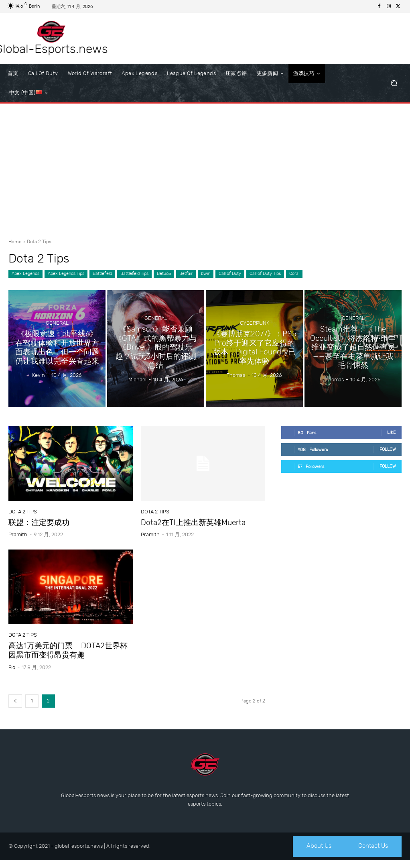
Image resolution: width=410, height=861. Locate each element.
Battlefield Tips (134, 274)
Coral (294, 274)
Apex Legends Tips (66, 274)
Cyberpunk (254, 328)
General (57, 324)
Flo (11, 667)
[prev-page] (15, 701)
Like (391, 432)
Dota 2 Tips (22, 511)
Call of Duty (229, 274)
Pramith (17, 534)
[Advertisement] (205, 168)
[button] (393, 83)
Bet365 (164, 274)
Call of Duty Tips (265, 274)
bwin (205, 274)
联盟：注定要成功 (38, 522)
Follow (388, 449)
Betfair (186, 274)
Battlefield (102, 274)
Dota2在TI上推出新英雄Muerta (193, 522)
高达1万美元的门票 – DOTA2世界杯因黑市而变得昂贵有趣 (68, 650)
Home (15, 241)
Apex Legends (25, 274)
